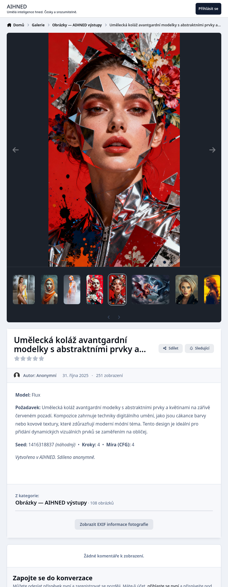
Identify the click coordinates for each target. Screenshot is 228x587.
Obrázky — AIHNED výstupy (51, 502)
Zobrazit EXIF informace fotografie (114, 524)
